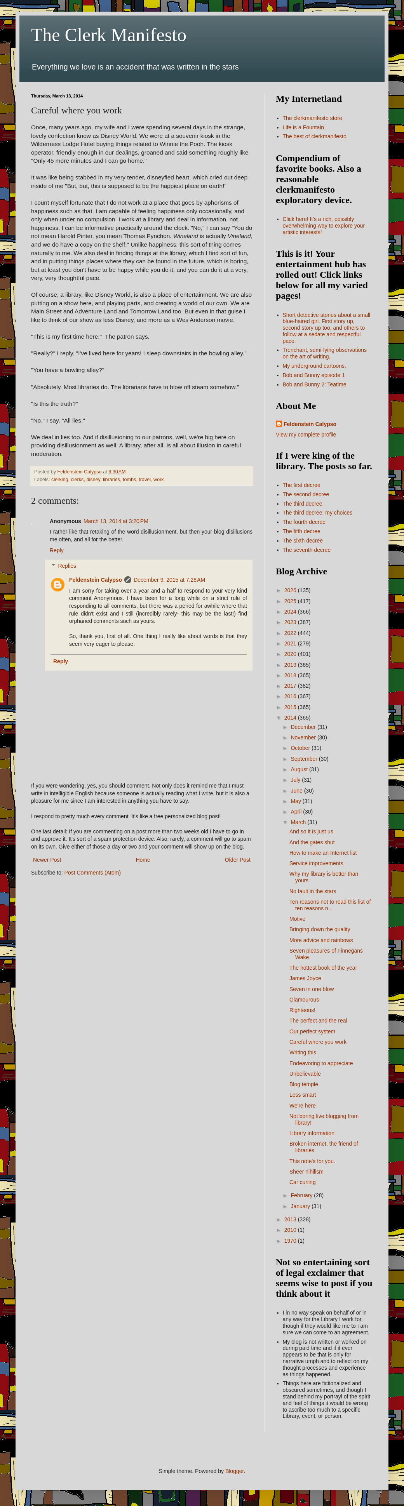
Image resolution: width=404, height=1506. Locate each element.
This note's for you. (312, 1161)
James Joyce (305, 978)
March (299, 822)
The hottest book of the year (323, 968)
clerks (77, 479)
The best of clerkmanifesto (315, 136)
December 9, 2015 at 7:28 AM (169, 580)
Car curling (302, 1182)
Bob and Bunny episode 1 (314, 375)
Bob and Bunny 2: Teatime (315, 384)
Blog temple (303, 1084)
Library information (311, 1133)
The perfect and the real (318, 1020)
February (302, 1195)
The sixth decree (303, 540)
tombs (129, 479)
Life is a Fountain (303, 127)
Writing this (302, 1052)
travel (145, 479)
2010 (291, 1230)
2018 (291, 675)
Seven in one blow (311, 989)
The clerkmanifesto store (312, 118)
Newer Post (47, 860)
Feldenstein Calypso (95, 580)
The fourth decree (304, 522)
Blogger (234, 1471)
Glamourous (304, 999)
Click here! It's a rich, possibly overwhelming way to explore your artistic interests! (324, 225)
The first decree (301, 485)
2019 (291, 665)
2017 (291, 686)
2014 (291, 718)
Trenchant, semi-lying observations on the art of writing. (325, 353)
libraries (111, 479)
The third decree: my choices (318, 513)
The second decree (306, 494)
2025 (291, 601)
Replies (67, 566)
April (297, 812)
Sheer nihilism (306, 1172)
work (158, 479)
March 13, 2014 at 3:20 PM (116, 521)
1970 (291, 1241)
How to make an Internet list (323, 853)
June (297, 791)
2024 (291, 612)
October (301, 748)
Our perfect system (312, 1031)
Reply (57, 550)
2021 (291, 643)
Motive (297, 919)
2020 (291, 654)
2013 (291, 1219)
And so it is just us (311, 831)
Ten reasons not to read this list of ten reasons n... (330, 905)
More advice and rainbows (321, 940)
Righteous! (302, 1010)
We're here (302, 1106)
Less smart (302, 1095)
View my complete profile (306, 434)
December (304, 727)
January (301, 1206)
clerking (59, 479)
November (304, 737)
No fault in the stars (312, 891)
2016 (291, 696)
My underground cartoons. (314, 366)
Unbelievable (305, 1074)
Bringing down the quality (319, 929)
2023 (291, 622)
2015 (291, 707)
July (296, 780)
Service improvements (316, 863)
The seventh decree (307, 550)
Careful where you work (318, 1042)
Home (143, 860)
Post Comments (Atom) (92, 873)
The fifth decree (301, 531)
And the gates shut (312, 842)
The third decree (302, 504)
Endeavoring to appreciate (321, 1063)
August (300, 769)
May (296, 801)
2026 (291, 590)
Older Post (238, 860)
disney (93, 479)
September (305, 759)
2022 (291, 633)
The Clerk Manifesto (108, 34)
